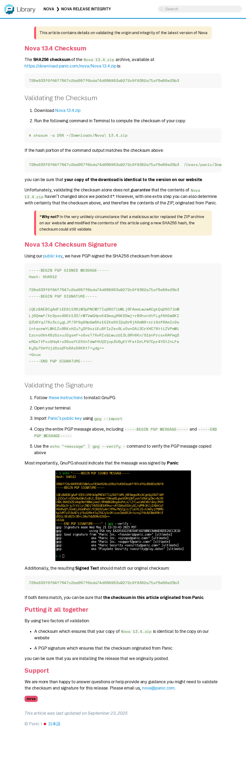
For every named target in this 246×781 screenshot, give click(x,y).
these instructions (66, 402)
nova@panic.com (158, 692)
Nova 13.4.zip (67, 110)
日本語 (54, 728)
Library (26, 9)
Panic (9, 7)
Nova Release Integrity (86, 9)
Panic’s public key (65, 423)
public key (52, 256)
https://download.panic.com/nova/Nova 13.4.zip (70, 66)
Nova (48, 9)
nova (31, 704)
